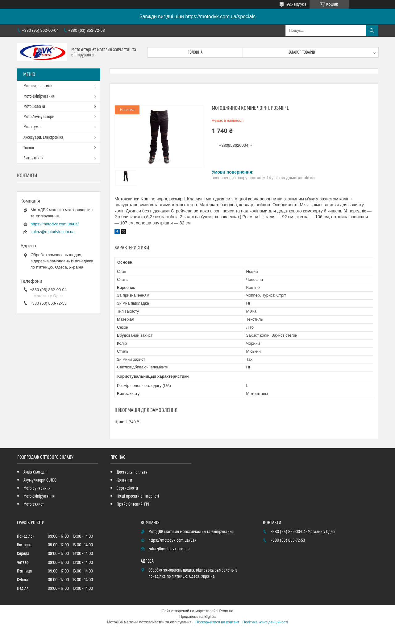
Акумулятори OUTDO (39, 480)
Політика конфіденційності (265, 622)
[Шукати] (372, 30)
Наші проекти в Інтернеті (138, 496)
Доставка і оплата (132, 472)
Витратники (33, 158)
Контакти (124, 480)
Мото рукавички (37, 488)
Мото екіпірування (39, 96)
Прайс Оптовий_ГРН (134, 504)
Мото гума (32, 127)
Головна (195, 52)
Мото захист (33, 504)
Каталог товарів (301, 52)
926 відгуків (296, 4)
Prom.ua (226, 611)
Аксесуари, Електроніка (43, 137)
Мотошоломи (34, 106)
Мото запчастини (37, 86)
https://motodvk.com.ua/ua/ (55, 224)
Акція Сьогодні (35, 472)
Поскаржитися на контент (217, 622)
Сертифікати (127, 488)
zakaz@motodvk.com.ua (53, 231)
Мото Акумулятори (38, 116)
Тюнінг (29, 148)
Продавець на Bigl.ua (197, 616)
